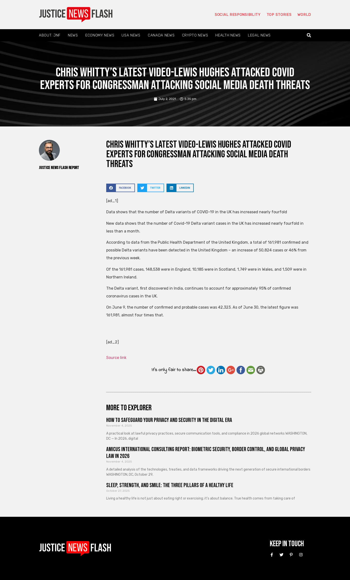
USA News (131, 35)
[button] (309, 35)
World (304, 14)
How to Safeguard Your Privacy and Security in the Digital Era (169, 420)
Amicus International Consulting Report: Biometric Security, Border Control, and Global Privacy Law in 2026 (205, 453)
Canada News (161, 35)
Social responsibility (238, 14)
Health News (228, 35)
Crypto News (195, 35)
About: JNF (50, 35)
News (73, 35)
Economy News (99, 35)
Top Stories (279, 14)
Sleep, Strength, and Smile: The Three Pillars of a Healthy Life (169, 485)
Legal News (259, 35)
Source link (116, 357)
